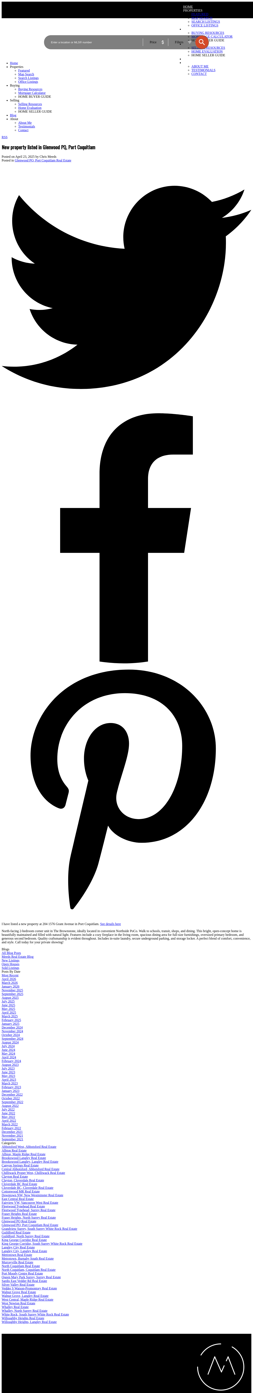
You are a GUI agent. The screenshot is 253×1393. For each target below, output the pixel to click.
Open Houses (10, 964)
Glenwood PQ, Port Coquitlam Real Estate (43, 160)
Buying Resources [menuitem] (30, 89)
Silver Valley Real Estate (18, 1284)
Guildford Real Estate (16, 1232)
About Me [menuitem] (200, 66)
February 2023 (11, 1087)
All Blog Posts (11, 953)
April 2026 (9, 979)
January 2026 (10, 986)
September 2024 (12, 1038)
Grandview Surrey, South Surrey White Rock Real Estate (39, 1228)
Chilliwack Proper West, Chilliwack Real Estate (33, 1173)
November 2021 (12, 1135)
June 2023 (8, 1072)
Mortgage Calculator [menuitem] (32, 93)
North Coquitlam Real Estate (21, 1266)
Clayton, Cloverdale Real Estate (23, 1180)
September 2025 (12, 994)
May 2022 (8, 1117)
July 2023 (8, 1068)
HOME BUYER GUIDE (34, 96)
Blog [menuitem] (187, 59)
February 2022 (11, 1128)
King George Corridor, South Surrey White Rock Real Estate (42, 1243)
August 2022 (10, 1105)
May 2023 (8, 1076)
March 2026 (10, 982)
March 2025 (10, 1016)
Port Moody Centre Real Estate (22, 1273)
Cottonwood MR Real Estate (21, 1191)
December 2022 (12, 1094)
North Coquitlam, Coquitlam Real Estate (29, 1269)
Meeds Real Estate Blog (17, 956)
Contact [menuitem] (199, 74)
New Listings (10, 960)
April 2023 (9, 1079)
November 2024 (12, 1031)
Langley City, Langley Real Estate (24, 1251)
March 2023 (10, 1083)
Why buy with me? (76, 1349)
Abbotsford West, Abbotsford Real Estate (29, 1146)
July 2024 (8, 1046)
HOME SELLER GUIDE (35, 111)
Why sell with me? (138, 1349)
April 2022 (9, 1120)
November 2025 (12, 990)
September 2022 (12, 1102)
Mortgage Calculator (78, 1352)
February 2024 (11, 1061)
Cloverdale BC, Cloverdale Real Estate (27, 1187)
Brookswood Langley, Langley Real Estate (30, 1161)
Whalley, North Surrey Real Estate (25, 1310)
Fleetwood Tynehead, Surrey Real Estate (28, 1210)
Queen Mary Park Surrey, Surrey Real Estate (31, 1277)
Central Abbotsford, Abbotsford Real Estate (31, 1169)
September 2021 (12, 1139)
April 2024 (9, 1057)
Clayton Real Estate (15, 1176)
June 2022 (8, 1113)
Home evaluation (137, 1352)
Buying (15, 85)
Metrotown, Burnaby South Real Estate (28, 1258)
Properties (192, 10)
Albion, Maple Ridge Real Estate (23, 1154)
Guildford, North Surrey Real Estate (26, 1236)
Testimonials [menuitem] (203, 70)
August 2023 (10, 1064)
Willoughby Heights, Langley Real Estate (29, 1322)
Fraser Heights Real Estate (19, 1214)
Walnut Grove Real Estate (19, 1292)
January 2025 (10, 1023)
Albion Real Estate (14, 1150)
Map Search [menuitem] (201, 18)
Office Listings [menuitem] (28, 81)
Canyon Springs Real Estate (20, 1165)
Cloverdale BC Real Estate (19, 1184)
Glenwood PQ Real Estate (19, 1221)
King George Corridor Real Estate (24, 1240)
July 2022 (8, 1109)
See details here (110, 924)
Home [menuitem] (188, 6)
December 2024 (12, 1027)
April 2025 (9, 1012)
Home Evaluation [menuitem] (29, 108)
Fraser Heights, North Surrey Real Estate (29, 1217)
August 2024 (10, 1042)
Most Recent (10, 975)
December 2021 (12, 1132)
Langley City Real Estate (18, 1247)
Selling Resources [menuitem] (30, 104)
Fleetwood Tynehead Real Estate (23, 1206)
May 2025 (8, 1009)
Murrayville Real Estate (17, 1262)
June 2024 (8, 1050)
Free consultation (137, 1356)
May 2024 (8, 1053)
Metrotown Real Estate (17, 1255)
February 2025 (11, 1020)
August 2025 (10, 997)
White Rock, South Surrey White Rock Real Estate (35, 1314)
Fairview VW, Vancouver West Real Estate (30, 1202)
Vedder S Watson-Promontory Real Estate (29, 1288)
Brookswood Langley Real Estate (24, 1158)
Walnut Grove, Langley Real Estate (25, 1296)
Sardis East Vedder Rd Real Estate (24, 1281)
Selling (14, 100)
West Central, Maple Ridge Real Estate (27, 1299)
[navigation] (126, 96)
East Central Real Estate (18, 1199)
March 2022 (10, 1124)
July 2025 (8, 1001)
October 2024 (11, 1035)
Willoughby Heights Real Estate (23, 1318)
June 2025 (8, 1005)
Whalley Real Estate (15, 1307)
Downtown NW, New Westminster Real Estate (32, 1195)
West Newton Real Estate (18, 1303)
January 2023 (10, 1091)
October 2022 (11, 1098)
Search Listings (74, 1356)
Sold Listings (10, 968)
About (189, 62)
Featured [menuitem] (199, 14)
